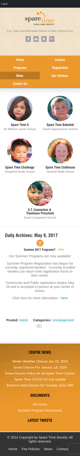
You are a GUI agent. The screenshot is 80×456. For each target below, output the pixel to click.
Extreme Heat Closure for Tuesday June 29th (40, 385)
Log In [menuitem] (4, 3)
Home (12, 449)
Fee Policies (31, 449)
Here (64, 298)
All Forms (40, 404)
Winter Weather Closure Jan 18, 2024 (40, 361)
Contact (62, 449)
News (48, 449)
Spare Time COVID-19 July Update (40, 379)
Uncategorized (63, 320)
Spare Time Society (53, 437)
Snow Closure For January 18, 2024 (40, 367)
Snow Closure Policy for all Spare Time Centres (40, 373)
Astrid (23, 320)
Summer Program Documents (40, 410)
